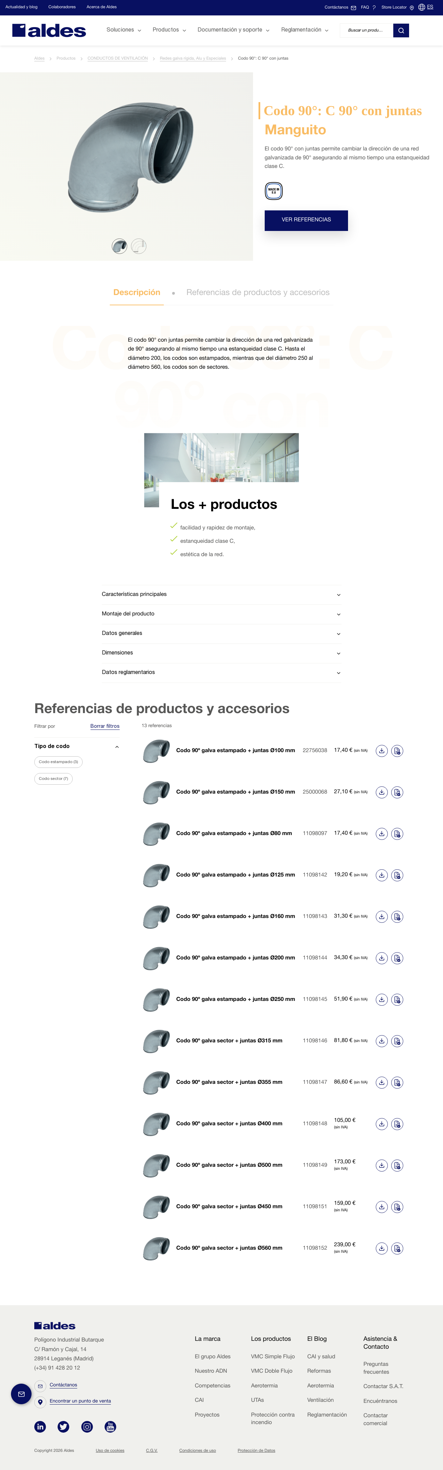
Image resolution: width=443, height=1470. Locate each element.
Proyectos (207, 1415)
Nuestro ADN (211, 1371)
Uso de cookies (110, 1451)
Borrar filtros (105, 726)
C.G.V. (152, 1451)
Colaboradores (61, 7)
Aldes (39, 59)
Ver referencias (306, 220)
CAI (199, 1401)
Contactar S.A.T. (383, 1387)
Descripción (136, 293)
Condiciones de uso (197, 1451)
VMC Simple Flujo (273, 1357)
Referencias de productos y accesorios (258, 293)
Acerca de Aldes (102, 7)
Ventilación (320, 1401)
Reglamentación (327, 1415)
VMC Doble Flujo (271, 1371)
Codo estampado (58, 762)
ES (430, 7)
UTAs (257, 1401)
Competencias (212, 1386)
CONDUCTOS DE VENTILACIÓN (117, 59)
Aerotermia (264, 1386)
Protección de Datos (256, 1451)
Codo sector (53, 779)
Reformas (319, 1371)
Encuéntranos (380, 1402)
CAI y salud (321, 1357)
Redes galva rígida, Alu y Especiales (193, 59)
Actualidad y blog (21, 7)
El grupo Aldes (212, 1357)
